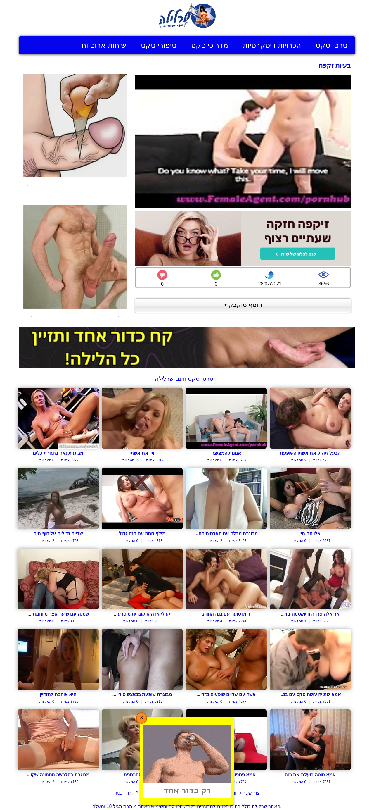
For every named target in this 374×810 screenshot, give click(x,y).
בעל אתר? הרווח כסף (135, 792)
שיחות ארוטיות (104, 45)
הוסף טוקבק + (243, 304)
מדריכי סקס (209, 45)
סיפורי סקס (158, 45)
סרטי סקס (331, 45)
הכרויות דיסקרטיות (272, 45)
